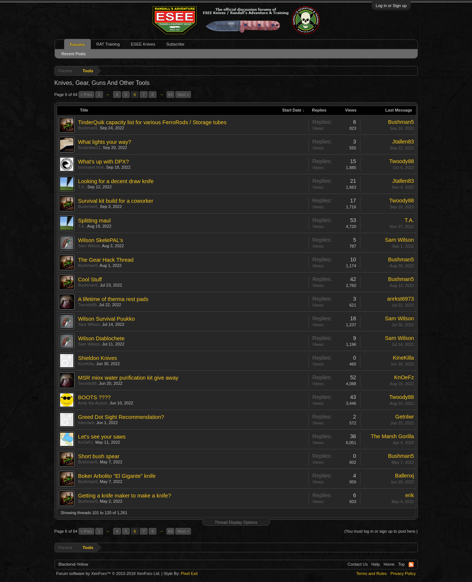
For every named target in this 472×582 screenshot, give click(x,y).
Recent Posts (74, 54)
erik (409, 495)
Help (376, 564)
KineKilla (86, 363)
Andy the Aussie (93, 403)
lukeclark (86, 422)
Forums (77, 44)
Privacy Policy (403, 573)
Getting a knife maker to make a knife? (124, 496)
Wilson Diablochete (101, 338)
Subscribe (175, 44)
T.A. (81, 187)
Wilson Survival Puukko (106, 319)
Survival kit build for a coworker (116, 201)
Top (401, 564)
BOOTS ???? (94, 397)
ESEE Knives (143, 44)
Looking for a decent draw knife (116, 181)
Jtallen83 (403, 142)
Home (388, 564)
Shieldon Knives (97, 358)
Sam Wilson (89, 246)
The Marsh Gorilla (392, 436)
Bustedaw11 (89, 147)
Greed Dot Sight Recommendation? (121, 417)
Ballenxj (404, 476)
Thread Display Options (236, 522)
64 (170, 94)
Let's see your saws (102, 437)
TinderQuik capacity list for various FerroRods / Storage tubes (152, 122)
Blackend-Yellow (73, 564)
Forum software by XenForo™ (108, 573)
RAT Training (108, 44)
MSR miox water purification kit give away (128, 378)
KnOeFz (404, 377)
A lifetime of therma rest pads (113, 299)
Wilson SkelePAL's (100, 240)
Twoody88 (401, 161)
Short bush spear (99, 456)
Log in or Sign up (391, 5)
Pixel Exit (189, 573)
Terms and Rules (371, 573)
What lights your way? (104, 142)
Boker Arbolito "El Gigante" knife (117, 476)
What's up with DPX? (103, 162)
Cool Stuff (90, 279)
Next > (183, 94)
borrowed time (91, 167)
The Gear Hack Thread (106, 260)
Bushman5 (88, 128)
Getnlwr (404, 417)
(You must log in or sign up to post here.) (381, 531)
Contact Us (357, 564)
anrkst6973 (400, 299)
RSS (411, 564)
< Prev (86, 94)
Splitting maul (94, 221)
